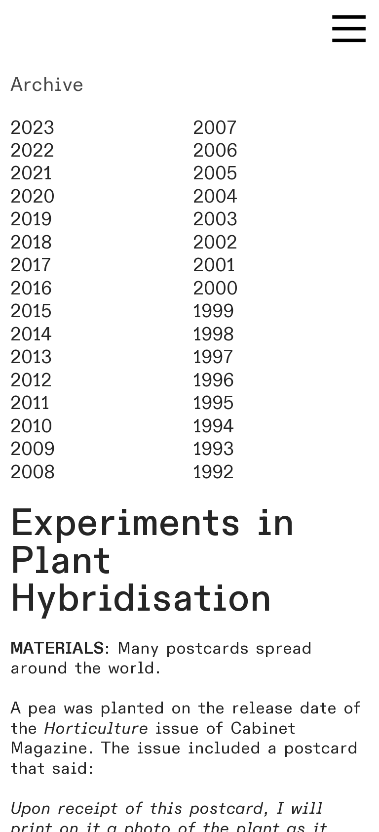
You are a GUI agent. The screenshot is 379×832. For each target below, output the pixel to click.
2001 (214, 265)
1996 (213, 381)
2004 (215, 197)
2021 (31, 174)
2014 (31, 335)
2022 (32, 151)
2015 (31, 311)
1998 (213, 335)
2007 (215, 128)
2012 (31, 381)
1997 (213, 357)
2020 (32, 197)
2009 (32, 449)
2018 (31, 243)
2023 (32, 128)
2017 (30, 265)
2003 (215, 220)
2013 (31, 357)
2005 (215, 174)
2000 (215, 289)
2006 (215, 151)
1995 (213, 403)
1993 (213, 449)
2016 (31, 289)
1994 (213, 427)
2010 (31, 427)
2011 (29, 403)
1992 (213, 472)
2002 (215, 243)
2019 (31, 220)
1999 (213, 311)
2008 (32, 472)
